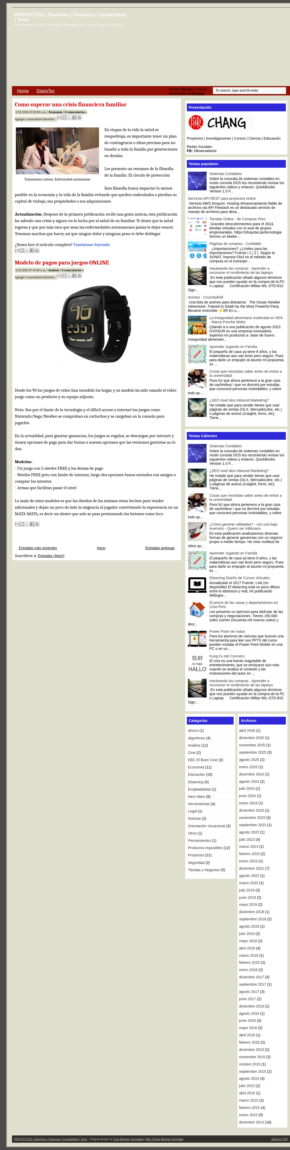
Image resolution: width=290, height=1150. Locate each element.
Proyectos (196, 855)
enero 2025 (248, 767)
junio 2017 (247, 999)
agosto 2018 (249, 926)
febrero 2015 (249, 1108)
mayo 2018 (248, 941)
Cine (191, 753)
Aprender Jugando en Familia (233, 347)
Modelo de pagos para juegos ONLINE (62, 262)
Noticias (194, 818)
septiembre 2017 (252, 984)
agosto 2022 (249, 876)
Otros (192, 833)
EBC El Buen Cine (203, 760)
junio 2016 (247, 1020)
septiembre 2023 (252, 825)
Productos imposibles (205, 848)
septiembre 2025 (252, 752)
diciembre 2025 (251, 738)
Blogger (198, 93)
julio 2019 (247, 890)
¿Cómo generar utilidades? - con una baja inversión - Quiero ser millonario (243, 526)
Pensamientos (199, 840)
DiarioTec (46, 90)
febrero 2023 (249, 854)
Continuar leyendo (92, 244)
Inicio (101, 548)
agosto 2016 (249, 1013)
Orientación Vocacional (206, 826)
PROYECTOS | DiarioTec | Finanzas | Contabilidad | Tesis (70, 17)
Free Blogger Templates (128, 1139)
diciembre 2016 (251, 1006)
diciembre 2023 (251, 810)
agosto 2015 (249, 1078)
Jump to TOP (279, 1139)
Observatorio (205, 151)
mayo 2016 (248, 1028)
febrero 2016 (249, 1042)
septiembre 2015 (252, 1071)
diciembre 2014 (251, 1122)
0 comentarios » (76, 112)
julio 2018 (247, 934)
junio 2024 (247, 796)
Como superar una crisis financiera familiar (71, 104)
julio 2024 (247, 788)
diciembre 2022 (251, 868)
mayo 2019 (248, 904)
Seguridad (196, 863)
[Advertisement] (218, 48)
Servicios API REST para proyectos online (222, 198)
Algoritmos (196, 738)
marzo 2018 (248, 955)
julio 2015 (247, 1086)
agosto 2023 (249, 832)
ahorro (193, 730)
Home (23, 90)
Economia (56, 112)
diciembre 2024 (251, 774)
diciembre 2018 (251, 912)
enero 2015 (248, 1115)
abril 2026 (247, 730)
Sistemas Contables (225, 174)
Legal (192, 811)
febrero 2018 (249, 962)
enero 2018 (248, 970)
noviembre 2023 (252, 818)
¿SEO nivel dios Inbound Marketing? (239, 400)
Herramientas (199, 804)
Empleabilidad (199, 789)
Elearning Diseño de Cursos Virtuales (239, 578)
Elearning (195, 782)
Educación (196, 774)
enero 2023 (248, 861)
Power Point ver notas (227, 631)
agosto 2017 (249, 992)
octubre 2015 (249, 1064)
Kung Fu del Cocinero (227, 656)
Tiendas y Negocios (204, 870)
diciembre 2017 (251, 977)
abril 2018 (247, 948)
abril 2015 (247, 1093)
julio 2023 (247, 839)
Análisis (53, 270)
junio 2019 (247, 897)
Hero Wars (196, 796)
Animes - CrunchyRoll (205, 297)
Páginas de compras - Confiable (235, 244)
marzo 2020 (248, 883)
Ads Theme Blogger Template (164, 1139)
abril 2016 (247, 1035)
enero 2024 (248, 803)
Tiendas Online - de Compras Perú (237, 219)
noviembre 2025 (252, 745)
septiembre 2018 (252, 919)
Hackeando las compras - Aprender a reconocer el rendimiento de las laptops (241, 270)
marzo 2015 (248, 1100)
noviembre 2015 (252, 1057)
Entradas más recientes (38, 548)
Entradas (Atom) (51, 556)
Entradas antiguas (160, 548)
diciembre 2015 (251, 1050)
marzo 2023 (248, 846)
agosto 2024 (249, 781)
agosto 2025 (249, 760)
